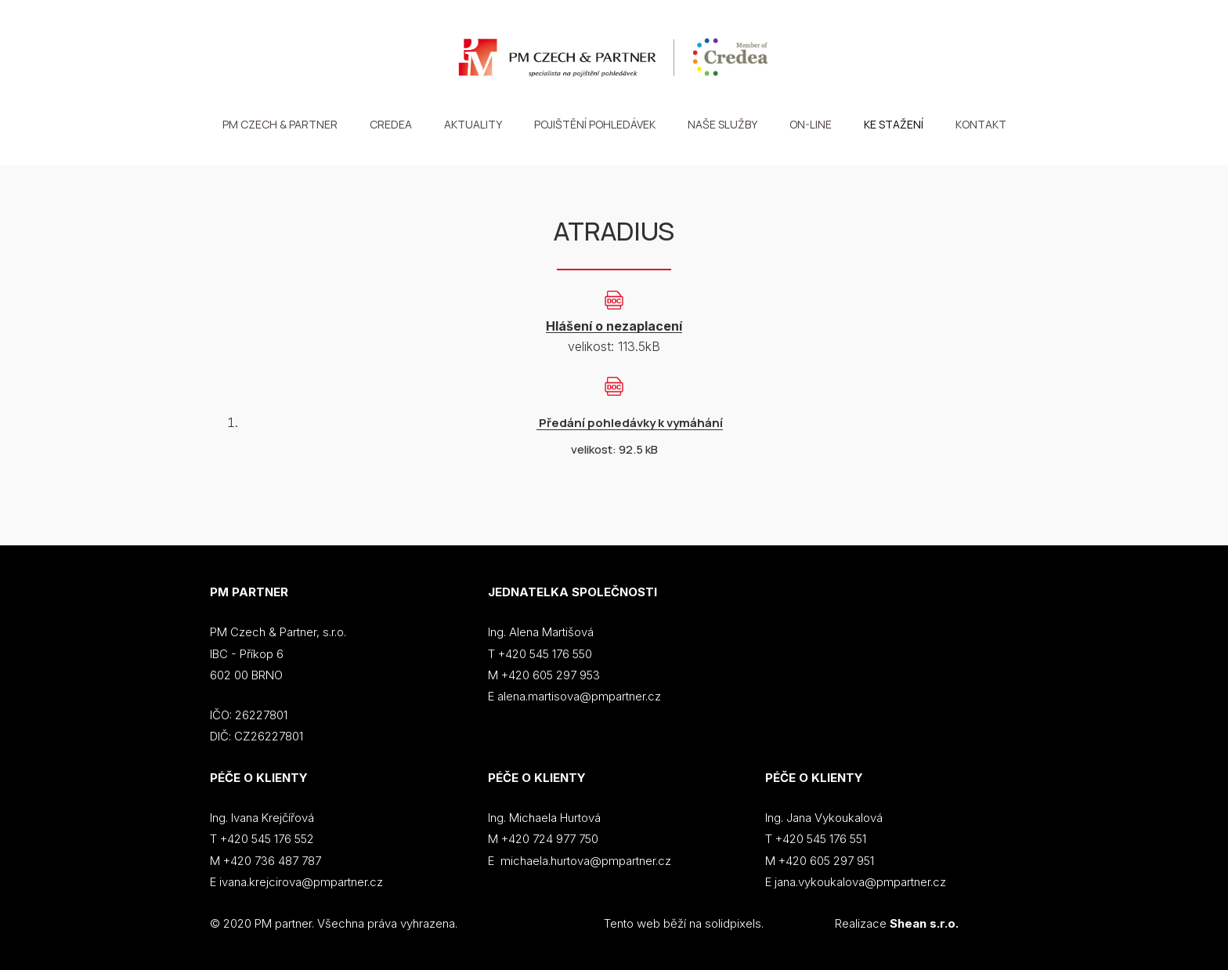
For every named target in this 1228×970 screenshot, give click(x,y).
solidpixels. (734, 923)
